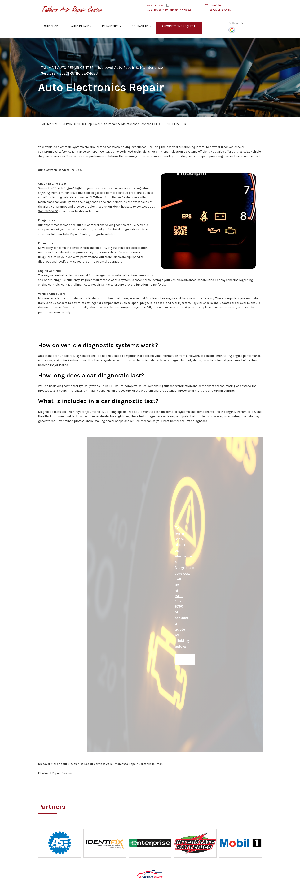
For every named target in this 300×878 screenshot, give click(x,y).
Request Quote (184, 659)
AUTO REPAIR (80, 26)
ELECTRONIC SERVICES (78, 73)
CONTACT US (140, 26)
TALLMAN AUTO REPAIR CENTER (67, 67)
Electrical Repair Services (55, 773)
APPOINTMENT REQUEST (178, 26)
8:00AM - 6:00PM (221, 10)
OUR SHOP (51, 26)
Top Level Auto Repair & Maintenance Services (119, 124)
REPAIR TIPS (110, 26)
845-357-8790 (156, 5)
